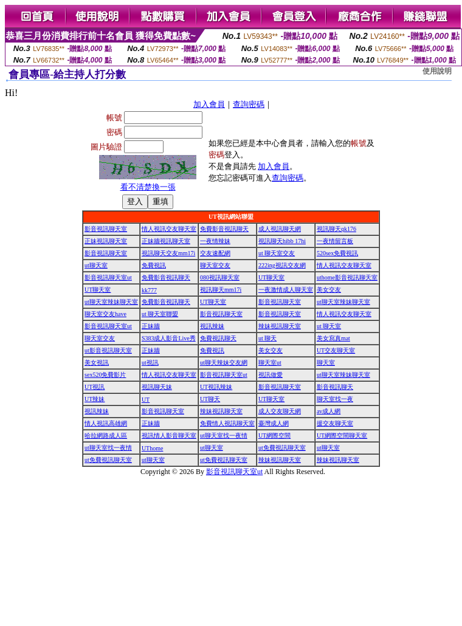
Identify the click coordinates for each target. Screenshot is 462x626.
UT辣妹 (94, 399)
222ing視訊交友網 (282, 265)
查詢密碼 (248, 104)
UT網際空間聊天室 (342, 435)
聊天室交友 (215, 265)
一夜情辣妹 (215, 241)
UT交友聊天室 (336, 350)
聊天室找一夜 (335, 399)
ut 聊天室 (329, 326)
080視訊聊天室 (220, 277)
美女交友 (329, 289)
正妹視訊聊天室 (105, 241)
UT (146, 399)
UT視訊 (94, 387)
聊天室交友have (105, 314)
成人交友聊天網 (279, 411)
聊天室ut (269, 362)
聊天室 (326, 362)
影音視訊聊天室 (105, 228)
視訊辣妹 (212, 326)
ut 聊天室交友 (276, 253)
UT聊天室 (271, 277)
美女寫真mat (333, 338)
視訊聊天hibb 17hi (282, 241)
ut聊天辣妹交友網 (223, 362)
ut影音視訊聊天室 (108, 350)
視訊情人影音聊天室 (169, 435)
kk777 (149, 290)
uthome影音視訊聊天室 (347, 277)
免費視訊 (154, 265)
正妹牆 (151, 326)
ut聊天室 (96, 265)
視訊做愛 (270, 374)
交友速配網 (215, 253)
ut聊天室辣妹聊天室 (111, 301)
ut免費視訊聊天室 (282, 447)
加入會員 (209, 104)
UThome (153, 448)
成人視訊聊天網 (279, 228)
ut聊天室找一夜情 (223, 435)
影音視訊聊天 (335, 387)
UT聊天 (210, 399)
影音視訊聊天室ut (108, 277)
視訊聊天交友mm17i (168, 253)
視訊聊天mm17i (220, 289)
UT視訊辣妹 (216, 387)
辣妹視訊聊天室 (279, 326)
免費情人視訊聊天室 (227, 423)
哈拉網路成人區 (105, 435)
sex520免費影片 (105, 374)
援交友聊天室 (335, 423)
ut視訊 (150, 362)
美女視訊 (96, 362)
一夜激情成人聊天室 (285, 289)
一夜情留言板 (335, 241)
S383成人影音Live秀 (169, 338)
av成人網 (328, 411)
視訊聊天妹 (157, 387)
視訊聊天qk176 (336, 228)
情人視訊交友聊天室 (169, 228)
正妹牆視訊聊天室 (166, 241)
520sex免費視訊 (337, 253)
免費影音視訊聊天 (224, 228)
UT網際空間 (274, 435)
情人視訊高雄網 (105, 423)
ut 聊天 (267, 338)
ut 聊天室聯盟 (160, 314)
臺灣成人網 (273, 423)
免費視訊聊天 (218, 338)
